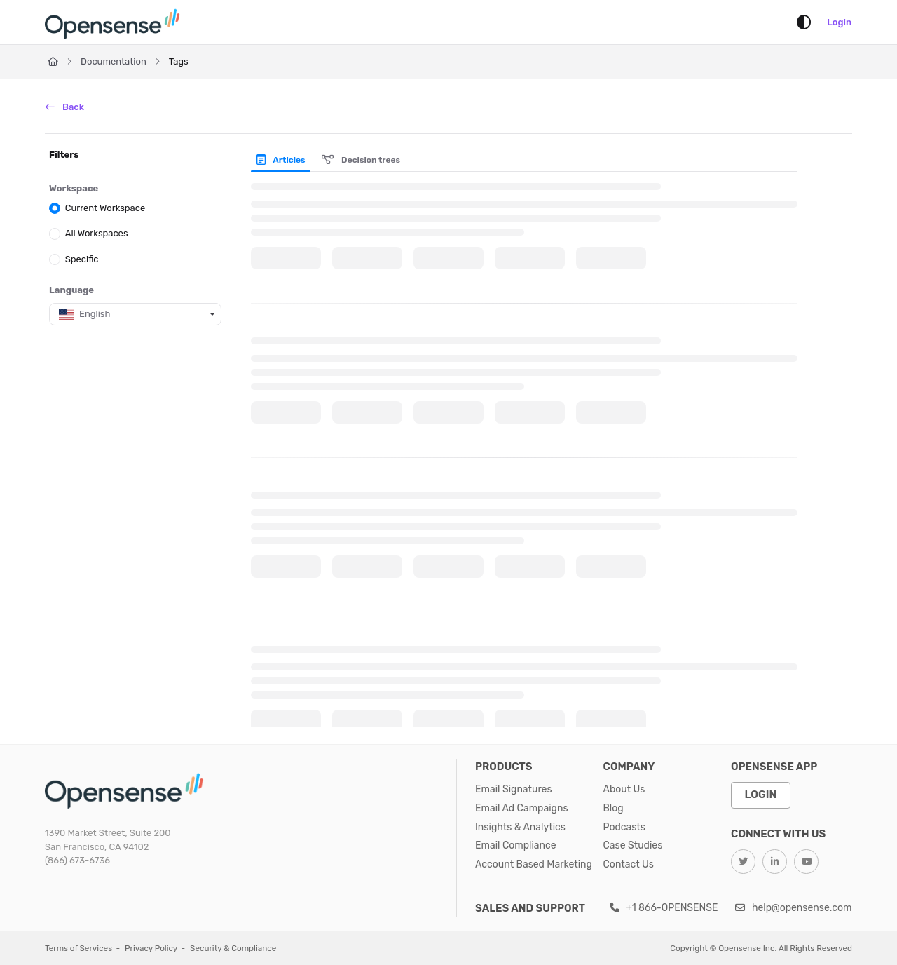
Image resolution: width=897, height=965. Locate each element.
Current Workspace (105, 208)
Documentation (113, 61)
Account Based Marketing (533, 864)
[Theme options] (804, 22)
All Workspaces (96, 233)
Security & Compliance (233, 948)
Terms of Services (78, 948)
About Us (624, 789)
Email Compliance (515, 845)
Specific (82, 258)
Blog (613, 808)
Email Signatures (513, 789)
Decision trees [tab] (361, 160)
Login (839, 22)
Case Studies (633, 845)
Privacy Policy (151, 948)
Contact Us (628, 864)
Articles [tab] (280, 160)
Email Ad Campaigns (521, 808)
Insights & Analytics (520, 827)
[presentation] (283, 160)
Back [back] (65, 107)
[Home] (115, 22)
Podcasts (624, 827)
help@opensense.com (793, 908)
